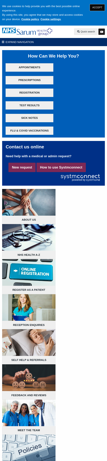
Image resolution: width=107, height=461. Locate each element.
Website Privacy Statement (35, 440)
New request (22, 130)
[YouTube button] (101, 32)
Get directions (11, 410)
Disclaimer (44, 436)
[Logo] (34, 32)
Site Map (71, 440)
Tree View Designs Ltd (27, 449)
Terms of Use (27, 436)
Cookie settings (50, 19)
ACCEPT (97, 7)
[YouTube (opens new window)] (5, 449)
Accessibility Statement (67, 436)
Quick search (86, 31)
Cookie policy (30, 19)
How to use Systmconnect (61, 130)
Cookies (59, 440)
